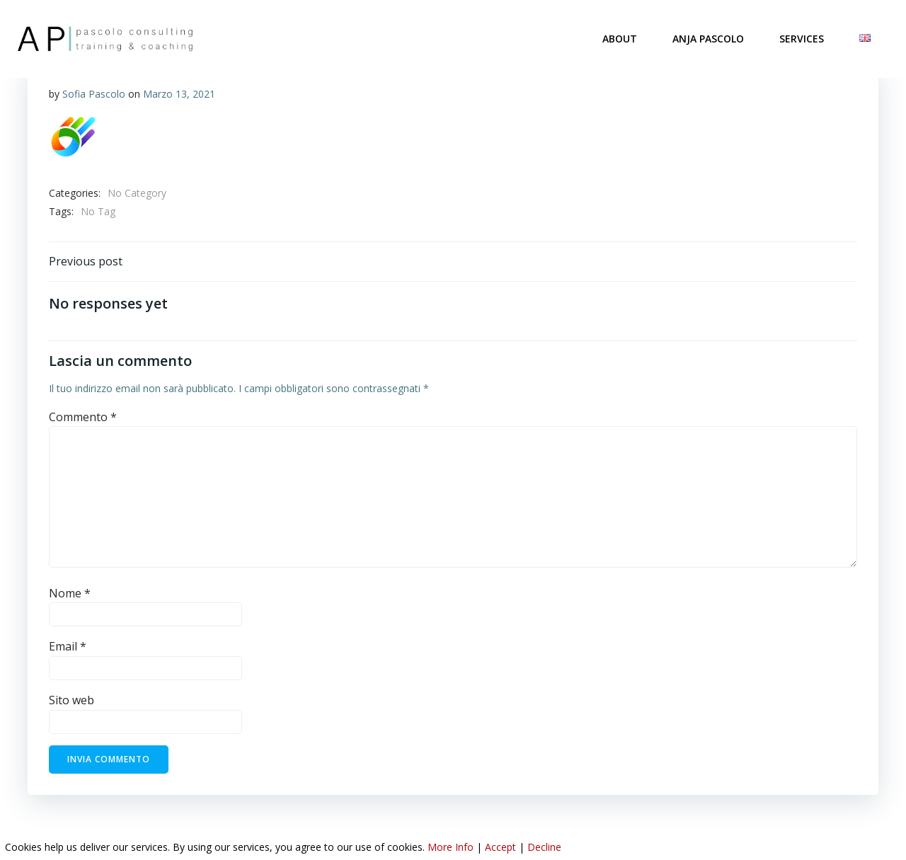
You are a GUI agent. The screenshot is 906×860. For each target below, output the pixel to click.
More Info (451, 847)
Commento (83, 417)
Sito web (71, 701)
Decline (544, 847)
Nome (70, 594)
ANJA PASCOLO (709, 38)
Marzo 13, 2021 (179, 94)
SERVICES (802, 38)
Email (67, 647)
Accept (500, 847)
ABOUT (620, 38)
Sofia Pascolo (93, 94)
